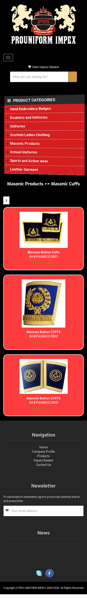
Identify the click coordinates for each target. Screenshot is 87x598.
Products (43, 456)
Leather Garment (24, 169)
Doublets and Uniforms (29, 117)
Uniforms (18, 126)
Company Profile (43, 451)
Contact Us (43, 464)
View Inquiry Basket (43, 67)
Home (43, 447)
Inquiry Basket (43, 460)
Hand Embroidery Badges (31, 108)
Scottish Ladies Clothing (30, 135)
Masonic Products (25, 143)
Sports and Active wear (29, 160)
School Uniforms (24, 152)
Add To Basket (43, 263)
